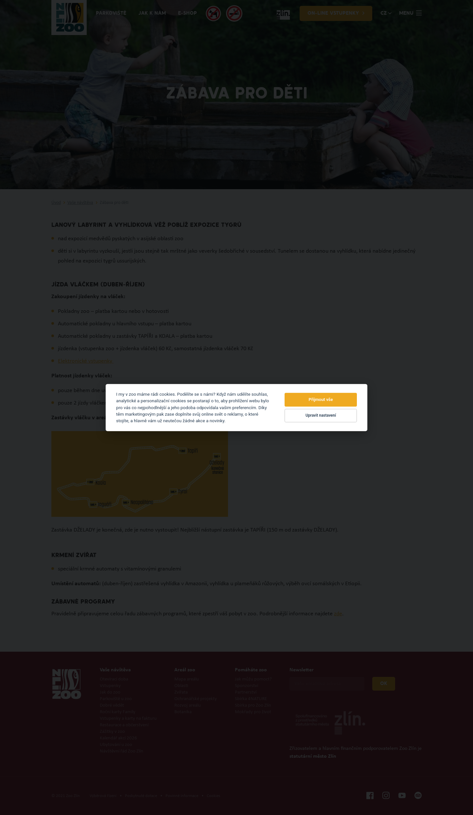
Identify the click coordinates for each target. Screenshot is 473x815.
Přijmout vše (321, 399)
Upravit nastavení (321, 415)
